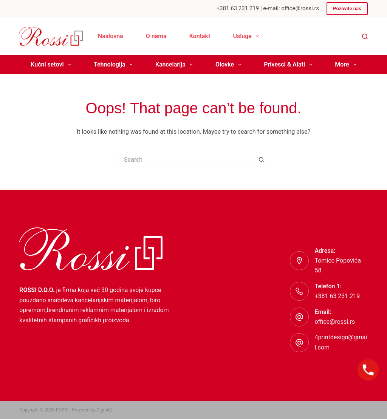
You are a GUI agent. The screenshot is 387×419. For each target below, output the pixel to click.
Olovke (229, 64)
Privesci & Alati (289, 64)
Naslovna (110, 36)
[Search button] (261, 159)
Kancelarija (175, 64)
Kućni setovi (52, 64)
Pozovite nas (347, 8)
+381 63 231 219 (337, 296)
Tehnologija (115, 64)
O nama (156, 36)
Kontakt (200, 36)
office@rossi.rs (334, 321)
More (347, 64)
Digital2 (104, 410)
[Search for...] (186, 159)
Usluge (247, 36)
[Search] (365, 36)
